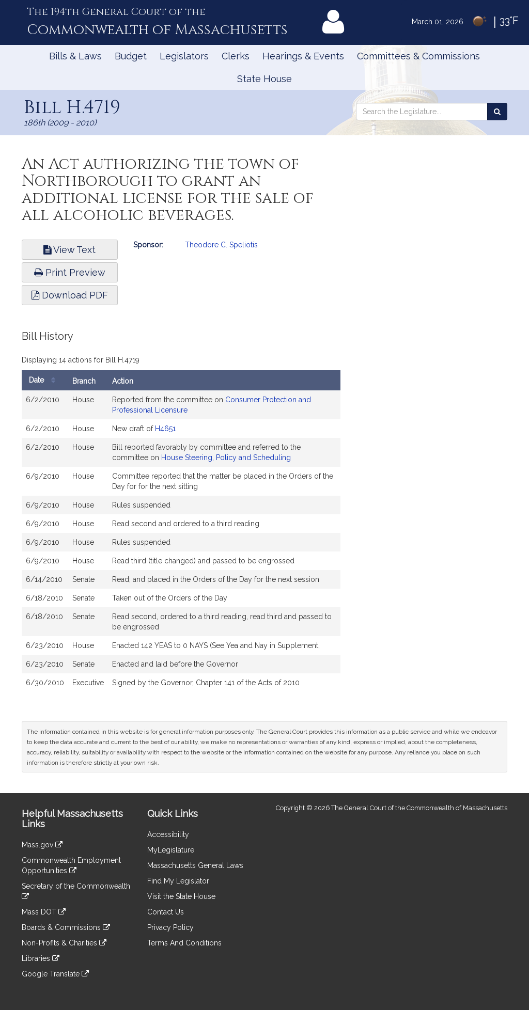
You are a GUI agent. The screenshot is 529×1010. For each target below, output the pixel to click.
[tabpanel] (181, 516)
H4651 (165, 428)
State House (264, 78)
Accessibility (168, 834)
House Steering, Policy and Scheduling (226, 457)
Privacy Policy (170, 927)
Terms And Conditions (184, 943)
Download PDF (70, 295)
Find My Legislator (178, 881)
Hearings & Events (303, 56)
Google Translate (55, 974)
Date (44, 380)
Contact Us (165, 912)
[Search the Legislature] (497, 111)
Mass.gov (42, 845)
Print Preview (69, 272)
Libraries (40, 958)
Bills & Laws (75, 56)
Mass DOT (44, 912)
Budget (131, 56)
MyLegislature (170, 850)
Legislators (184, 56)
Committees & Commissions (418, 56)
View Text (69, 249)
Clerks (236, 56)
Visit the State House (181, 896)
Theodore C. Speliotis (221, 245)
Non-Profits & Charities (64, 943)
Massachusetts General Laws (195, 865)
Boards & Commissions (66, 927)
